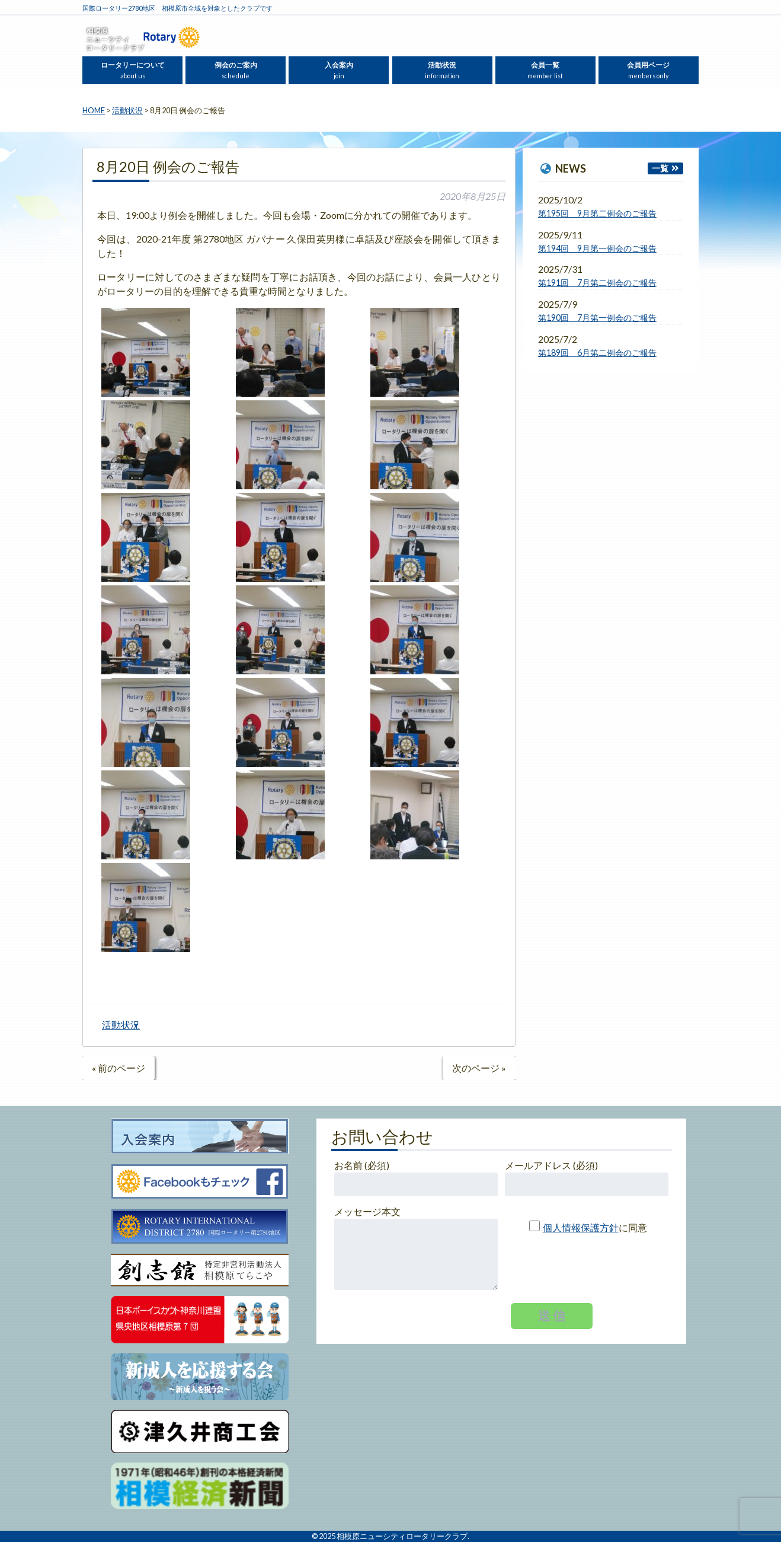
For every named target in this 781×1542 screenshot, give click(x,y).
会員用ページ (648, 69)
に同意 (583, 1227)
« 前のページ (118, 1067)
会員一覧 (545, 69)
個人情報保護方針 (581, 1227)
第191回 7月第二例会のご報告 (597, 283)
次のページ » (479, 1067)
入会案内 (339, 69)
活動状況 (442, 69)
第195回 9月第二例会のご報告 (597, 213)
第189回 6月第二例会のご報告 (597, 353)
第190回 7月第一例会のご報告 (597, 318)
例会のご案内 (236, 69)
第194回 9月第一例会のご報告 (597, 248)
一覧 (660, 168)
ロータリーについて (133, 69)
